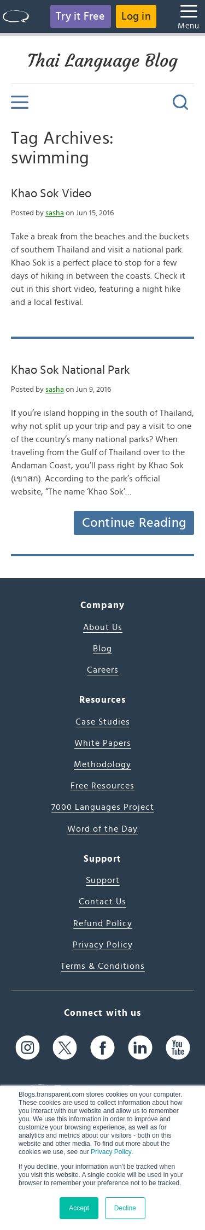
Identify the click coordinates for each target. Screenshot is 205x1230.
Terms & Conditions (103, 966)
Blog (102, 648)
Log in (136, 16)
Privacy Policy (111, 1152)
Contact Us (102, 901)
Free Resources (102, 785)
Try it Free (80, 16)
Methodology (102, 764)
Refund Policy (102, 923)
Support (103, 880)
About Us (102, 627)
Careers (103, 670)
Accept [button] (79, 1208)
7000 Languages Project (102, 807)
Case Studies (102, 721)
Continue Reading (134, 522)
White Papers (102, 743)
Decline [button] (125, 1208)
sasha (54, 213)
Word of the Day (102, 829)
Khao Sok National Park (70, 370)
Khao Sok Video (51, 193)
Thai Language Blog (102, 61)
